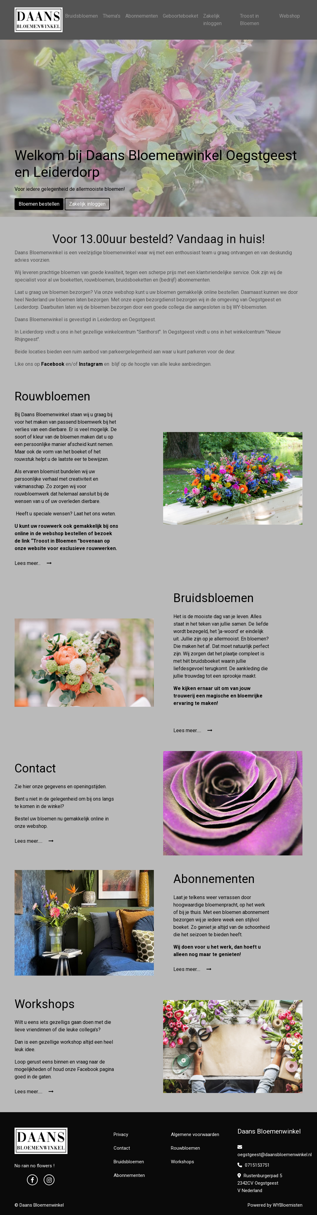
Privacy (121, 1134)
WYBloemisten (287, 1205)
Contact (122, 1148)
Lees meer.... (192, 969)
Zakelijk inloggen (212, 19)
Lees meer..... (192, 730)
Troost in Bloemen (249, 19)
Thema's (111, 16)
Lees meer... (33, 563)
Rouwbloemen (185, 1148)
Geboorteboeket (180, 16)
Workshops (182, 1162)
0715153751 (253, 1165)
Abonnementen (141, 16)
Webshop (289, 16)
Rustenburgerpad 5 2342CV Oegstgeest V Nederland (259, 1183)
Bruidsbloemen (81, 16)
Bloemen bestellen (39, 204)
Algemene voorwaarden (195, 1134)
